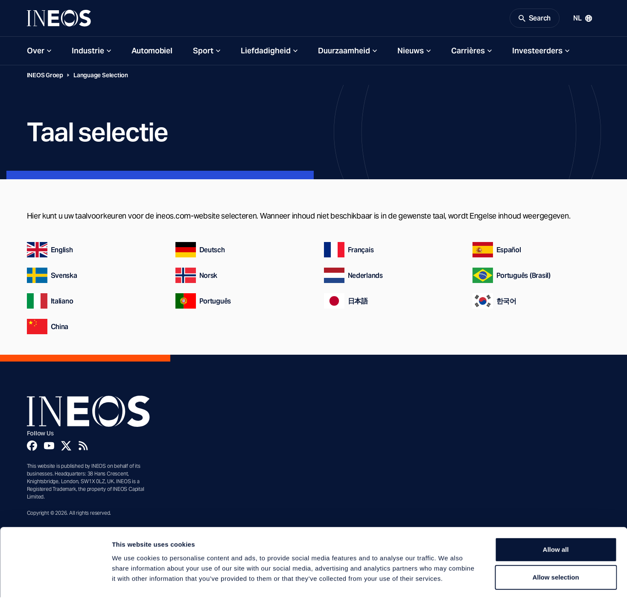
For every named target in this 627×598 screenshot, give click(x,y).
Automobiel (151, 52)
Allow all (556, 513)
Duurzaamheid (344, 52)
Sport (203, 52)
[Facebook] (32, 447)
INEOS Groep (45, 76)
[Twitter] (66, 447)
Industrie (88, 52)
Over (35, 52)
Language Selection (100, 76)
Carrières (468, 52)
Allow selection (555, 541)
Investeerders (537, 52)
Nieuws (410, 52)
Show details (448, 581)
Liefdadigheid (266, 52)
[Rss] (83, 447)
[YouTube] (49, 447)
